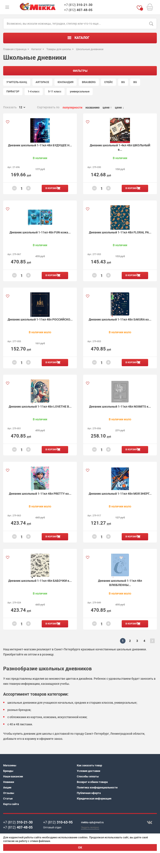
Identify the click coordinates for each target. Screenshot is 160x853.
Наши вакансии (13, 776)
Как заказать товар (89, 765)
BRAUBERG (89, 82)
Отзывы (8, 793)
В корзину (52, 188)
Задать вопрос (90, 827)
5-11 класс (54, 91)
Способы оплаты (88, 776)
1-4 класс (34, 91)
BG (123, 82)
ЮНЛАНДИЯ (65, 82)
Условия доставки (88, 771)
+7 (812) (78, 5)
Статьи (7, 798)
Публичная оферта (89, 793)
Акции (7, 787)
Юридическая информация (94, 798)
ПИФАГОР (12, 91)
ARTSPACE (42, 82)
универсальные (80, 91)
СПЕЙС (108, 82)
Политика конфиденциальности (97, 787)
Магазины (9, 765)
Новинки (8, 782)
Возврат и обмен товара (92, 782)
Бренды (8, 771)
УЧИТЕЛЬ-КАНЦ (16, 82)
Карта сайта (11, 804)
